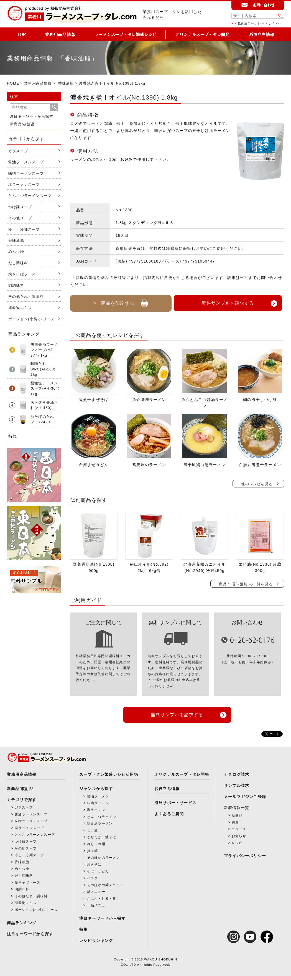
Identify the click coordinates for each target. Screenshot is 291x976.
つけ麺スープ (20, 207)
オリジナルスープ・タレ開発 (181, 774)
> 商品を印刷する (120, 301)
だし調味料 (18, 263)
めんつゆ (16, 252)
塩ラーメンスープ (24, 184)
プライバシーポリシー (245, 855)
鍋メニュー (96, 892)
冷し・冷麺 (96, 844)
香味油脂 (66, 83)
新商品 (237, 815)
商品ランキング (21, 923)
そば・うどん (98, 871)
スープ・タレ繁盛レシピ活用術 (108, 774)
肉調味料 (16, 285)
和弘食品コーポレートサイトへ (258, 23)
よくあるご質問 (169, 814)
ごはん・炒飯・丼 (101, 899)
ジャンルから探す (96, 788)
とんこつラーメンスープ (30, 196)
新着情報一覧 (236, 807)
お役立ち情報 (167, 788)
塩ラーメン (96, 810)
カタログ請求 (236, 774)
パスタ (92, 878)
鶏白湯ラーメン (100, 823)
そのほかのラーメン (103, 858)
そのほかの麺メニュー (105, 885)
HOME (13, 83)
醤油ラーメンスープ (26, 162)
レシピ (237, 843)
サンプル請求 (236, 785)
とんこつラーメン (101, 817)
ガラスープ (18, 151)
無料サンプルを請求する (227, 303)
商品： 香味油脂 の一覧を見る (246, 584)
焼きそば (94, 864)
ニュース (239, 829)
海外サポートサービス (175, 802)
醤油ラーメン (98, 796)
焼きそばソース (22, 274)
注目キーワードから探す (31, 116)
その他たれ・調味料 (26, 296)
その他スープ (20, 218)
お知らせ (239, 836)
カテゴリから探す (26, 138)
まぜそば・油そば (101, 837)
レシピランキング (96, 940)
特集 (83, 929)
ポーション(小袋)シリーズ (31, 319)
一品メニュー (98, 905)
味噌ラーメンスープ (26, 173)
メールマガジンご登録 (245, 796)
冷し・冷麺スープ (24, 229)
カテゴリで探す (21, 799)
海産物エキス (20, 308)
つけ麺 (92, 830)
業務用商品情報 (38, 83)
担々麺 (92, 851)
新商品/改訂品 (22, 124)
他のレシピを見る (257, 484)
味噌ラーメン (98, 803)
